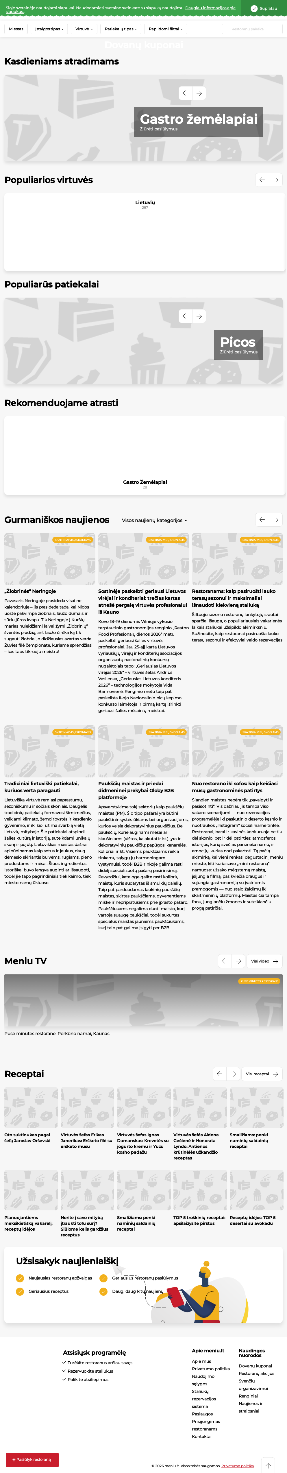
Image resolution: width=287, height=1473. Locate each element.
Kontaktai (202, 1436)
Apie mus (201, 1361)
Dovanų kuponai (255, 1366)
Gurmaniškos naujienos (56, 520)
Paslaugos (202, 1414)
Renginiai (248, 1396)
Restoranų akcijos (256, 1373)
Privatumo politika (211, 1368)
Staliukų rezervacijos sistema (204, 1399)
